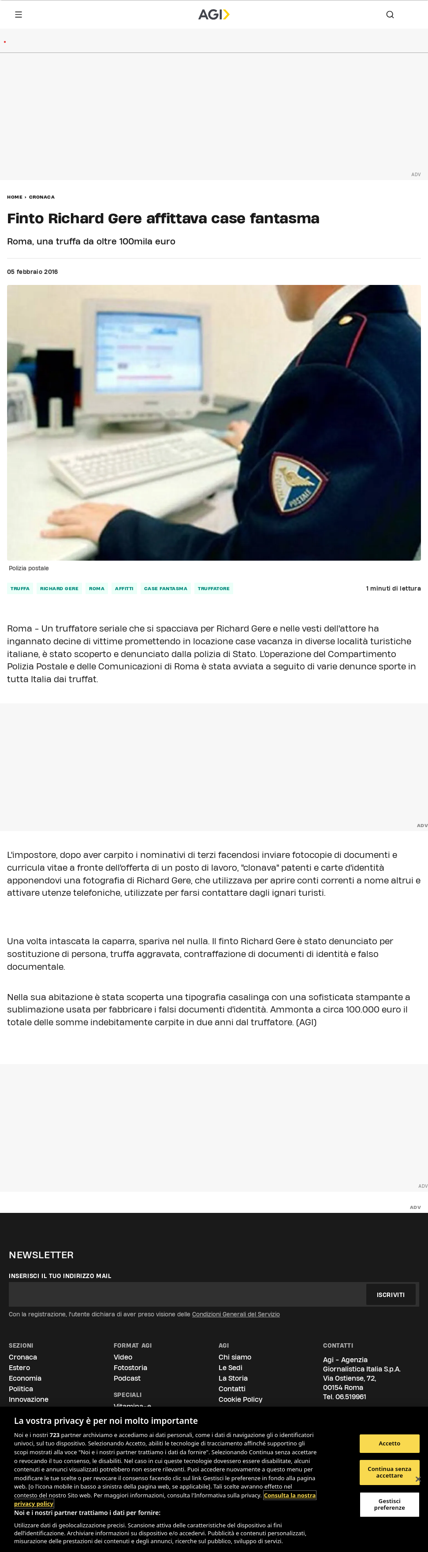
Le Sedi (230, 1368)
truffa (20, 588)
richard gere (59, 588)
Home (14, 197)
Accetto (389, 1443)
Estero (19, 1368)
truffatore (214, 588)
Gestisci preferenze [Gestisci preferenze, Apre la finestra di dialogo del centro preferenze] (389, 1504)
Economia (25, 1378)
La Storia (233, 1378)
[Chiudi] (418, 1479)
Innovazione (28, 1399)
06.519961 (350, 1397)
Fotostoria (130, 1368)
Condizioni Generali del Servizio (236, 1314)
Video (123, 1357)
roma (96, 588)
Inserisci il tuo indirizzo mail (60, 1276)
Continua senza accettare (389, 1472)
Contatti (232, 1389)
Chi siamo (235, 1357)
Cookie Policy (240, 1399)
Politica (21, 1389)
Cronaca (42, 197)
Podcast (127, 1378)
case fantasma (166, 588)
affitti (124, 588)
